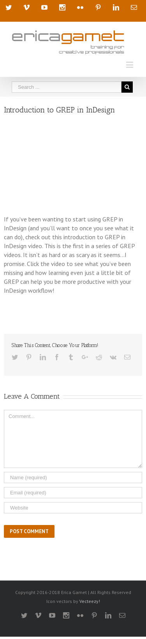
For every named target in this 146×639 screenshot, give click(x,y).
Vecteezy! (89, 601)
